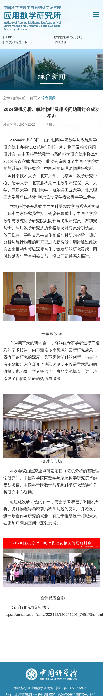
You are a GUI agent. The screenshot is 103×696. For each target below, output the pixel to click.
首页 (33, 98)
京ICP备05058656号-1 (71, 688)
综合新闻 (48, 98)
